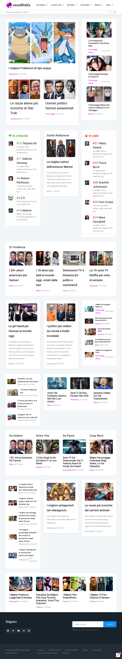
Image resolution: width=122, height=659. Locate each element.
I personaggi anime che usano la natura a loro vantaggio (98, 108)
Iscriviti (110, 624)
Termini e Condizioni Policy (47, 653)
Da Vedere (40, 5)
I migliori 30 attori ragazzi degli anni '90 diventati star (27, 501)
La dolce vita (56, 5)
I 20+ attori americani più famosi (19, 275)
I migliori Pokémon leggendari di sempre (20, 596)
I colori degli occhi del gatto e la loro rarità (46, 460)
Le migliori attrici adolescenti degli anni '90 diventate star (28, 487)
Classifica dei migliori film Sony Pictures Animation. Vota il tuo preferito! (47, 599)
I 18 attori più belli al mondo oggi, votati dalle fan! (46, 277)
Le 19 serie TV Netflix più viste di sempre (101, 275)
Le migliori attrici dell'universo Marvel (59, 166)
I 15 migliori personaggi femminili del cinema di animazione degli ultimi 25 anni (28, 535)
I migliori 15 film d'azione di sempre (99, 596)
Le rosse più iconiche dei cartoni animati (96, 510)
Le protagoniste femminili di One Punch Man (98, 43)
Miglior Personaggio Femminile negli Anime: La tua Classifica (100, 462)
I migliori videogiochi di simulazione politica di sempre (27, 552)
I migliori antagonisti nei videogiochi (58, 510)
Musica (98, 5)
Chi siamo (41, 650)
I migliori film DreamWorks (70, 596)
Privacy (87, 650)
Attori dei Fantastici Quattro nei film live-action (56, 397)
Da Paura (71, 5)
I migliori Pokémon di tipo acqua (33, 68)
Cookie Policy (99, 650)
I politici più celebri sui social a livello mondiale (61, 331)
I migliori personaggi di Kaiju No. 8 (104, 305)
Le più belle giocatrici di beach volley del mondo (102, 339)
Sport (108, 5)
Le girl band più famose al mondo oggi (22, 331)
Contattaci (66, 653)
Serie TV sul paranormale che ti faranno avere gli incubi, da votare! (73, 462)
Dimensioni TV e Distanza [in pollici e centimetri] (74, 277)
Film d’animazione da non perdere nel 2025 (103, 319)
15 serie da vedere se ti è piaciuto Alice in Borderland (27, 403)
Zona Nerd (84, 5)
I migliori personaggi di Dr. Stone (103, 350)
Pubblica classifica (73, 650)
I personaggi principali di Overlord (98, 75)
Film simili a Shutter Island (104, 329)
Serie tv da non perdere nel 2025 (79, 394)
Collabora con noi (55, 650)
